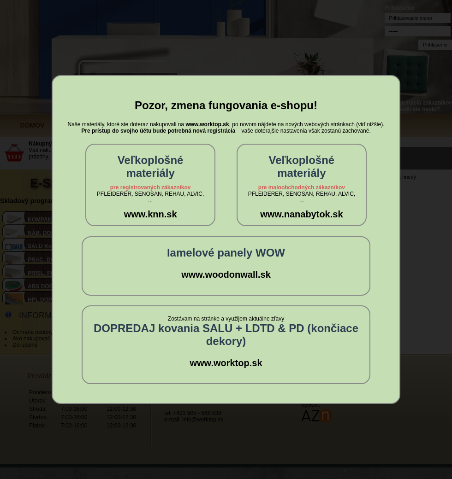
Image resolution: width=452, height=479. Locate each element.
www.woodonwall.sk (226, 274)
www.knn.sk (150, 214)
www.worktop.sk (226, 363)
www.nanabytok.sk (301, 214)
